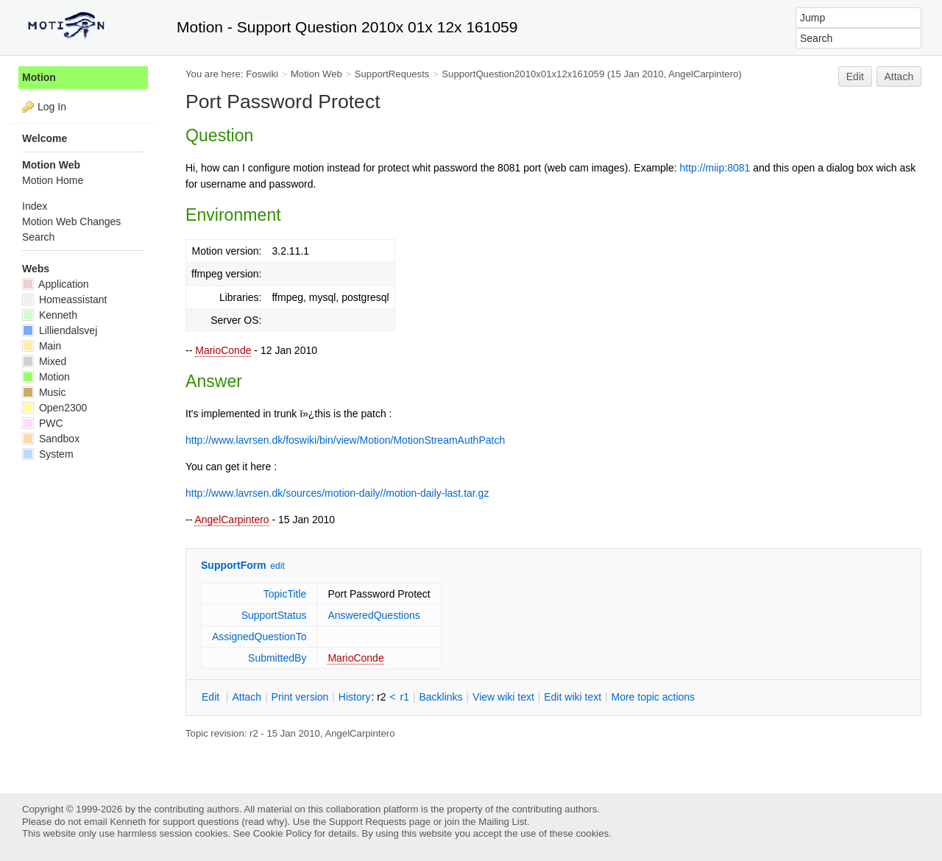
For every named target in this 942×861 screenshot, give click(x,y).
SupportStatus (274, 615)
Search (38, 237)
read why (264, 821)
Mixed (44, 361)
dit (212, 697)
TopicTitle (285, 594)
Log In (52, 107)
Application (55, 284)
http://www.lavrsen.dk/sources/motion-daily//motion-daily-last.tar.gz (337, 493)
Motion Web (316, 73)
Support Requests (367, 821)
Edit (855, 76)
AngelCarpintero (231, 519)
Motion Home (52, 180)
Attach (899, 76)
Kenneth (49, 315)
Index (34, 206)
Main (41, 346)
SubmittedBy (277, 658)
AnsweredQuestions (373, 615)
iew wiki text (503, 697)
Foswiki (262, 73)
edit (277, 566)
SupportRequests (392, 73)
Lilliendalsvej (59, 330)
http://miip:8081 (715, 168)
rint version (300, 697)
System (48, 454)
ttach (246, 697)
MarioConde (223, 350)
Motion (39, 77)
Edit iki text (572, 697)
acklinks (440, 697)
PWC (42, 423)
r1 (404, 697)
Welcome (44, 138)
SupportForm (233, 565)
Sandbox (50, 438)
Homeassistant (64, 299)
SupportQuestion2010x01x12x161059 (523, 73)
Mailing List (502, 821)
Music (43, 392)
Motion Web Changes (71, 221)
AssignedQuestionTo (259, 636)
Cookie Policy (282, 833)
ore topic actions (653, 697)
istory (355, 697)
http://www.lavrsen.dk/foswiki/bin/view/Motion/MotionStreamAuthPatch (345, 440)
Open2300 (54, 408)
